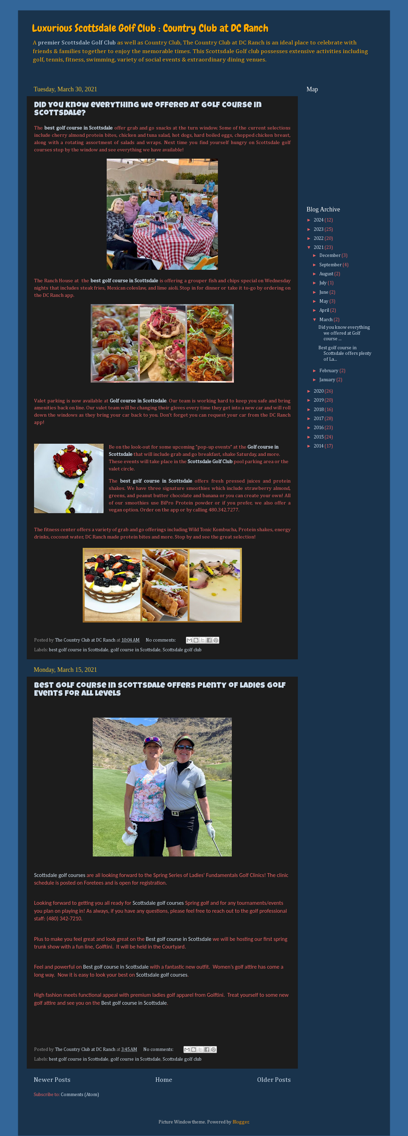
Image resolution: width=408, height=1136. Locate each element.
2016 (319, 427)
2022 (319, 238)
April (324, 310)
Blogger (240, 1122)
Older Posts (274, 1080)
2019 (319, 400)
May (324, 301)
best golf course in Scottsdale (78, 128)
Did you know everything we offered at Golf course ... (344, 333)
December (330, 255)
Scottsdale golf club (182, 650)
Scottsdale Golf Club (210, 461)
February (329, 370)
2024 (319, 220)
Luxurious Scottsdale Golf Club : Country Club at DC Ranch (150, 28)
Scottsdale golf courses (59, 875)
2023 (319, 229)
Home (163, 1080)
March (326, 319)
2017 (319, 418)
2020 (319, 391)
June (324, 292)
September (331, 264)
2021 (319, 247)
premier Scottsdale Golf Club (77, 43)
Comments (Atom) (80, 1094)
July (323, 283)
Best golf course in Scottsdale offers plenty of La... (345, 353)
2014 (319, 446)
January (327, 379)
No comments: (161, 640)
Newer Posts (52, 1080)
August (326, 274)
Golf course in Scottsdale (138, 400)
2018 (319, 409)
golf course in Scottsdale (136, 650)
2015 (319, 437)
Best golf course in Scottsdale (179, 939)
